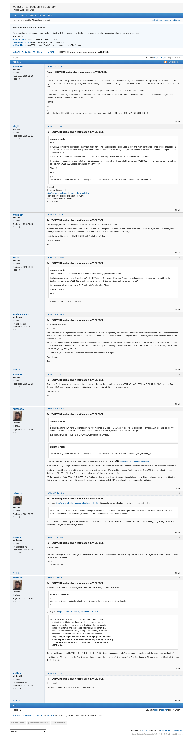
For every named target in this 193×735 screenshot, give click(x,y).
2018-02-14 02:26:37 (55, 66)
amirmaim (18, 66)
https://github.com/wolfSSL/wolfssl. (134, 461)
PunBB (144, 730)
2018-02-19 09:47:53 (55, 215)
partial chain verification (36, 723)
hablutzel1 (18, 408)
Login (50, 15)
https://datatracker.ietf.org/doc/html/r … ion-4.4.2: (79, 611)
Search (33, 15)
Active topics (156, 20)
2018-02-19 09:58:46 (55, 258)
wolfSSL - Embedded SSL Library (34, 6)
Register (42, 15)
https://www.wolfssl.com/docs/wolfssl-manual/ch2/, (76, 503)
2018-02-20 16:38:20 (55, 314)
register (164, 57)
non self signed (17, 723)
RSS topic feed (174, 62)
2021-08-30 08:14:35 (55, 673)
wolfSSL (50, 52)
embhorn (17, 537)
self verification (56, 723)
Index (15, 15)
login (156, 57)
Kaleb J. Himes (21, 314)
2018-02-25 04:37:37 (55, 374)
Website (16, 369)
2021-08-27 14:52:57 (55, 537)
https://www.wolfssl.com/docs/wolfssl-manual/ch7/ (68, 193)
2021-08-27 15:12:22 (55, 578)
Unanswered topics (172, 20)
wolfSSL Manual (19, 45)
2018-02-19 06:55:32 (55, 126)
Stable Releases (20, 39)
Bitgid (16, 126)
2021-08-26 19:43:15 (55, 409)
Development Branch (22, 42)
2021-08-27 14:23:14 (55, 493)
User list (23, 15)
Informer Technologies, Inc (171, 730)
